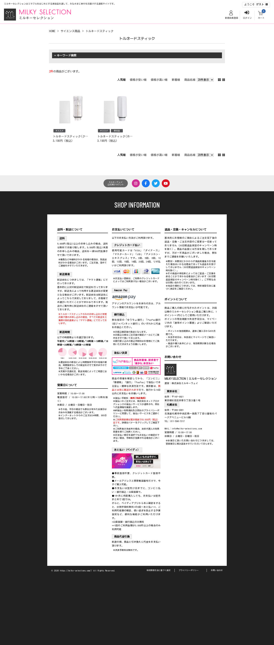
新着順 (176, 79)
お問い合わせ (217, 570)
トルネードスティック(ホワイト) (118, 136)
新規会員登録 (231, 18)
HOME (52, 31)
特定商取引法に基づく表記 (159, 570)
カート (261, 18)
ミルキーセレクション (36, 18)
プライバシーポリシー (189, 570)
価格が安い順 (138, 79)
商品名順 (189, 79)
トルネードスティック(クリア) (72, 136)
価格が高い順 (159, 79)
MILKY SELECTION (45, 12)
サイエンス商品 (70, 31)
